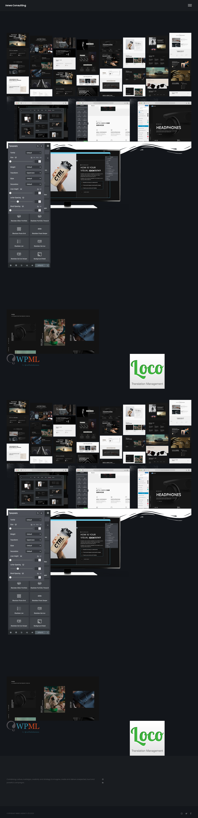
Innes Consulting (15, 5)
